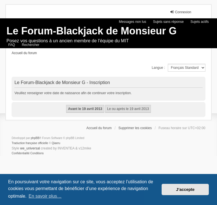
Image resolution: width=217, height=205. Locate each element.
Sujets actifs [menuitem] (199, 22)
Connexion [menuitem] (180, 12)
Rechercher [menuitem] (30, 45)
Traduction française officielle (30, 143)
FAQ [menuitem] (11, 45)
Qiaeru (56, 143)
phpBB (35, 138)
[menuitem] (20, 153)
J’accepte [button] (185, 189)
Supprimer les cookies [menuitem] (135, 128)
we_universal (30, 148)
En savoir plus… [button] (45, 196)
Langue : (158, 68)
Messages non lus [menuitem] (132, 22)
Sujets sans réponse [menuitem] (168, 22)
